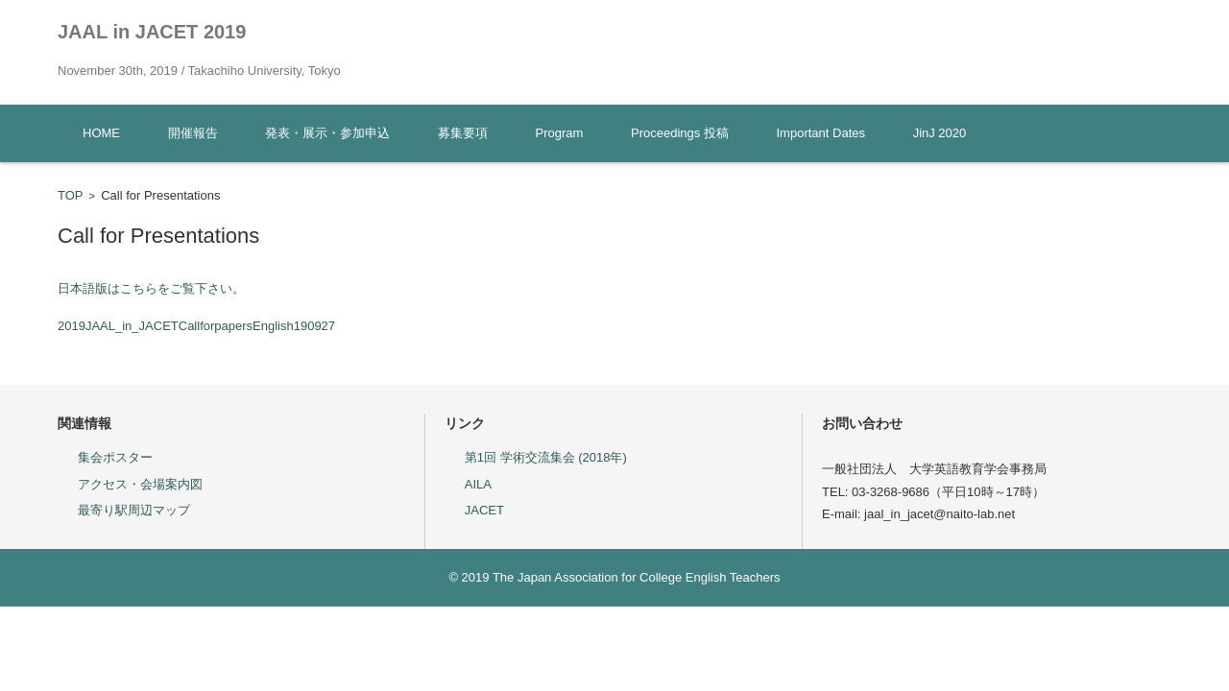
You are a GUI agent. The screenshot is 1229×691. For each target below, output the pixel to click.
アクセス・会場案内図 (140, 484)
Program (560, 133)
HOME (101, 133)
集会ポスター (115, 457)
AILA (478, 484)
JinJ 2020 (940, 133)
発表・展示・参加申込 (327, 133)
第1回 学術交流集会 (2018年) (546, 457)
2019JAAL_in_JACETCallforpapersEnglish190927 (196, 326)
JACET (484, 510)
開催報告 (193, 133)
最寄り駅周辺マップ (134, 510)
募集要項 (463, 133)
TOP (71, 195)
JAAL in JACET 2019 (152, 31)
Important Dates (821, 133)
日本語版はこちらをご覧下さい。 (151, 288)
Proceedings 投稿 (680, 133)
